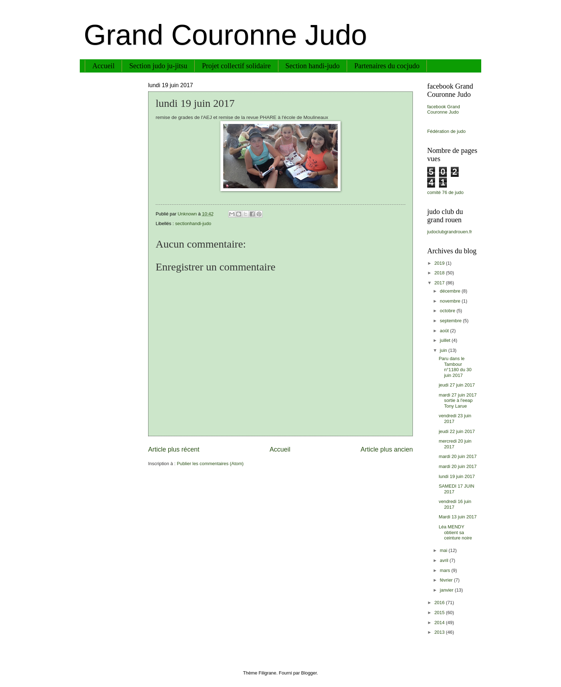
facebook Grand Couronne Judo (443, 109)
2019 (440, 263)
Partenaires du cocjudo (386, 66)
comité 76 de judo (445, 192)
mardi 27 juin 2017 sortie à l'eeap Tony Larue (458, 400)
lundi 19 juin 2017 (457, 476)
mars (445, 570)
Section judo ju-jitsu (158, 66)
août (445, 330)
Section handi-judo (313, 66)
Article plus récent (173, 449)
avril (444, 560)
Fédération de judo (446, 131)
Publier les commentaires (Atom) (210, 463)
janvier (447, 590)
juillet (446, 340)
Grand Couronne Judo (225, 35)
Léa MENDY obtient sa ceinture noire (455, 532)
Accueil (103, 66)
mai (444, 550)
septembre (451, 320)
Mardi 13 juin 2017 (458, 516)
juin (444, 350)
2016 (440, 602)
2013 (440, 632)
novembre (451, 301)
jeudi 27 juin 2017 (457, 385)
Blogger (309, 673)
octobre (448, 310)
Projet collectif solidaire (236, 66)
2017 (440, 282)
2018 (440, 272)
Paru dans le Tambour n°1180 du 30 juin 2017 (455, 367)
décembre (451, 291)
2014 (440, 622)
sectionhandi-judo (193, 223)
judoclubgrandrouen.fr (449, 231)
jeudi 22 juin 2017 (457, 431)
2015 (440, 612)
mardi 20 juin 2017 (458, 456)
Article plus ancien (387, 449)
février (447, 580)
